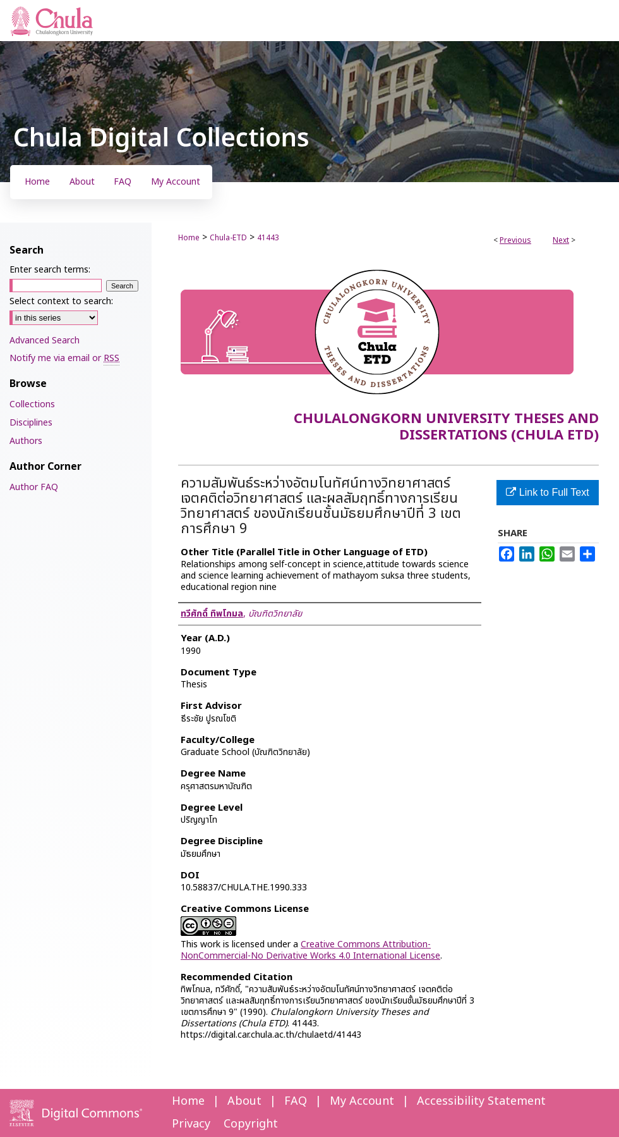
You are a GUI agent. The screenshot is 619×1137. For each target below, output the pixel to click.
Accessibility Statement (481, 1101)
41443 (268, 237)
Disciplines (30, 422)
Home (189, 237)
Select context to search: (61, 301)
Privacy (191, 1124)
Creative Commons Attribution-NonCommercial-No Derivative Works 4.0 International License (310, 950)
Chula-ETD (228, 237)
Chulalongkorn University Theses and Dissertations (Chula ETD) (446, 427)
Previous (515, 240)
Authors (25, 441)
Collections (32, 404)
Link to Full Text (547, 492)
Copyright (251, 1124)
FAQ (295, 1101)
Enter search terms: (49, 269)
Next (561, 240)
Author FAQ (33, 487)
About (244, 1101)
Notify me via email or (64, 358)
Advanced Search (44, 340)
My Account (362, 1101)
